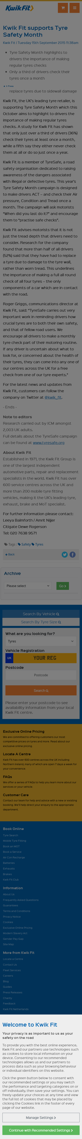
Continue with (41, 1130)
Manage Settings (41, 1117)
